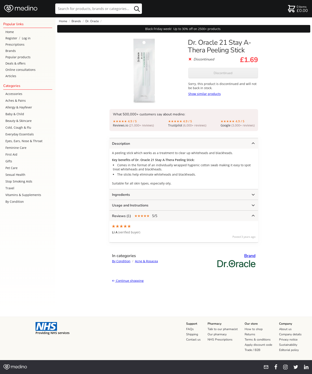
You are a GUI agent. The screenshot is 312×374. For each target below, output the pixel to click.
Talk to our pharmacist (223, 329)
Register (11, 38)
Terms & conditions (258, 339)
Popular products (18, 57)
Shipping (192, 334)
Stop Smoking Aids (18, 181)
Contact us (193, 339)
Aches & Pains (15, 100)
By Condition (14, 201)
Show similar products (204, 94)
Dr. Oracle (92, 21)
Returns (250, 334)
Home (9, 32)
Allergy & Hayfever (18, 107)
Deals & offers (15, 63)
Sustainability (288, 345)
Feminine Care (15, 148)
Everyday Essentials (19, 134)
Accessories (13, 94)
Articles (10, 76)
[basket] (298, 8)
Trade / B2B (252, 350)
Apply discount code (258, 345)
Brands (10, 51)
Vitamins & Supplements (23, 195)
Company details (290, 334)
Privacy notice (288, 339)
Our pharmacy (217, 334)
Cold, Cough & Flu (18, 127)
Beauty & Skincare (18, 121)
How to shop (254, 329)
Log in (26, 38)
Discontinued (223, 73)
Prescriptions (14, 44)
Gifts (8, 161)
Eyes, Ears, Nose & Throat (23, 141)
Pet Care (11, 168)
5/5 (183, 215)
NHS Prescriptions (220, 339)
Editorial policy (289, 350)
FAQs (190, 329)
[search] (98, 8)
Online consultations (20, 70)
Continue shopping (128, 281)
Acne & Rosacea (146, 261)
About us (285, 329)
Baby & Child (14, 114)
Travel (9, 188)
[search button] (137, 8)
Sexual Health (15, 175)
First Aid (11, 154)
